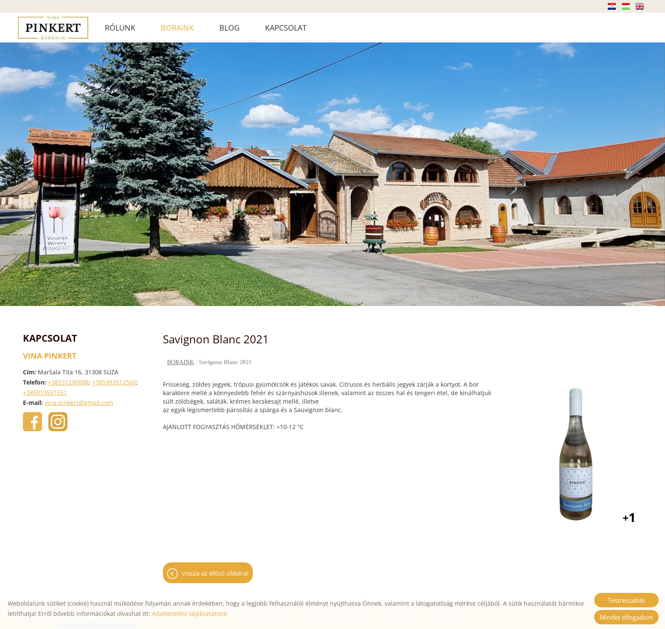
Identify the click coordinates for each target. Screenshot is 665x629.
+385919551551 (45, 389)
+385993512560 (114, 378)
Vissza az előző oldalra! (215, 569)
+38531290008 (68, 378)
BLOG (229, 27)
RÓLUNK (120, 27)
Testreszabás (626, 600)
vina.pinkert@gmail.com (79, 399)
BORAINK (177, 27)
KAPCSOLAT (286, 27)
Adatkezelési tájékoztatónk (189, 613)
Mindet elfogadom (626, 617)
